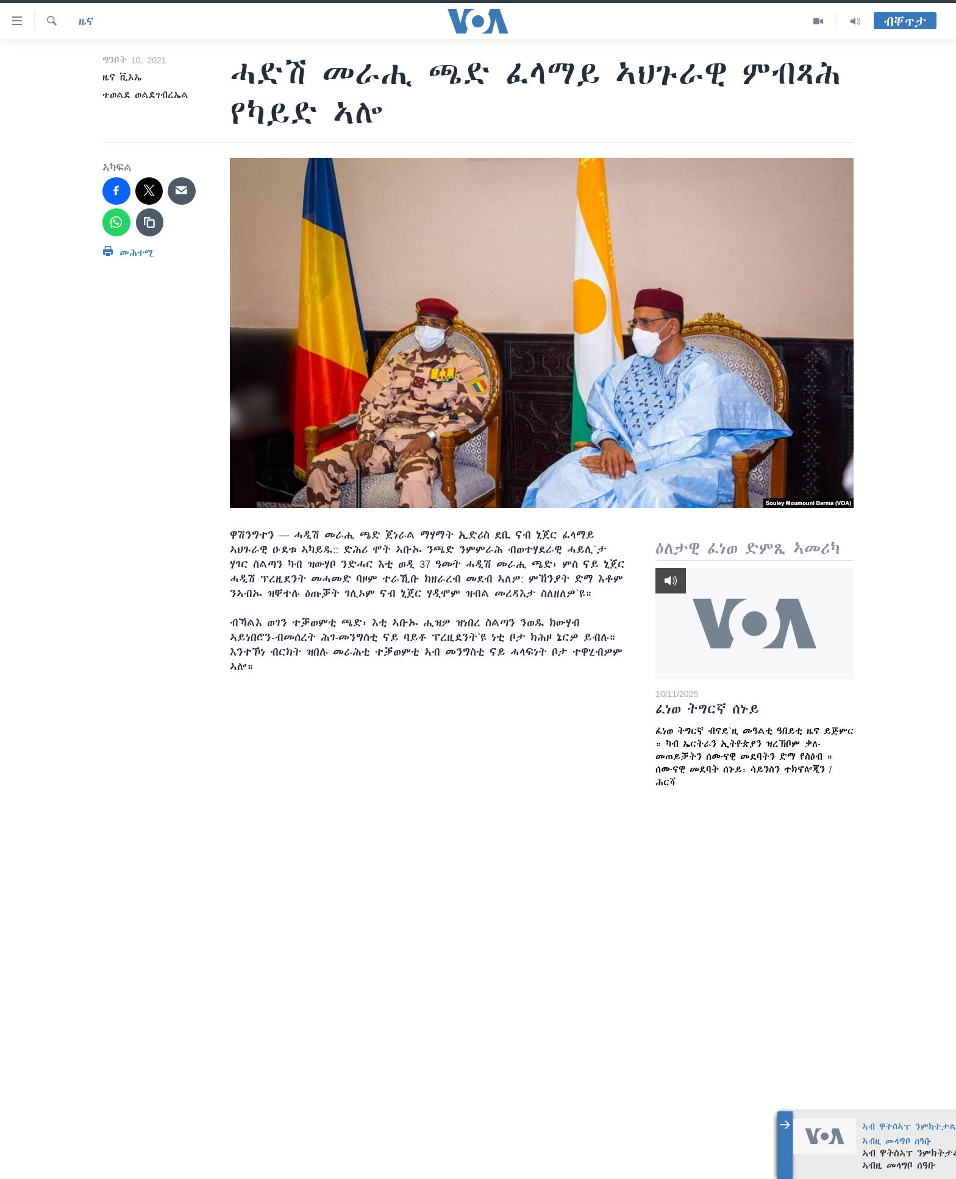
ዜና (86, 21)
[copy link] (150, 222)
